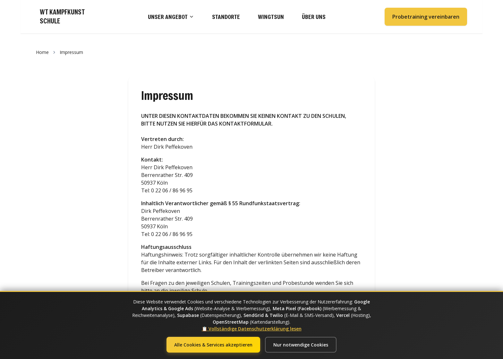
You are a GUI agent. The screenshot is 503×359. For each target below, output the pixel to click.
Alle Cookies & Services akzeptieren (213, 345)
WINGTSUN (271, 17)
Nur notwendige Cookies (300, 345)
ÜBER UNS (314, 17)
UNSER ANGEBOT (171, 17)
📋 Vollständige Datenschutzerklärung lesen (252, 329)
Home (42, 52)
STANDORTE (226, 17)
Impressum (71, 52)
